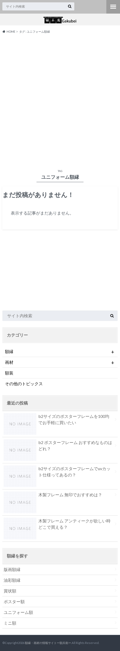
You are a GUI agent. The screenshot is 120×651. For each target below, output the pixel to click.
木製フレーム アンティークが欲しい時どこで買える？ (57, 525)
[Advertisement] (60, 100)
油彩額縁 (12, 580)
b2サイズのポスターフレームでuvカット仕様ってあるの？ (57, 472)
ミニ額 (10, 622)
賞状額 (10, 590)
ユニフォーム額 (18, 612)
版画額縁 (12, 569)
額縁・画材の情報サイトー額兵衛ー (48, 642)
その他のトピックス (24, 383)
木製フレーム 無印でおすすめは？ (53, 496)
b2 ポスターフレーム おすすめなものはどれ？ (58, 446)
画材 (60, 362)
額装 (9, 372)
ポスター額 (14, 601)
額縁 (60, 351)
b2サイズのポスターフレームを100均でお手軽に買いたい (56, 420)
